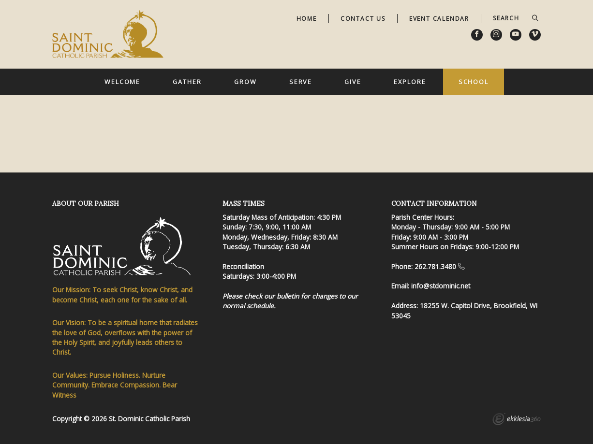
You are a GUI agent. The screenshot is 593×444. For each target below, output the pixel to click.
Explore (410, 81)
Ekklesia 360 (516, 420)
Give (352, 81)
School (474, 81)
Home (306, 18)
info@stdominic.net (440, 285)
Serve (300, 81)
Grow (245, 81)
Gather (187, 81)
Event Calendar (439, 18)
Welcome (122, 81)
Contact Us (363, 18)
